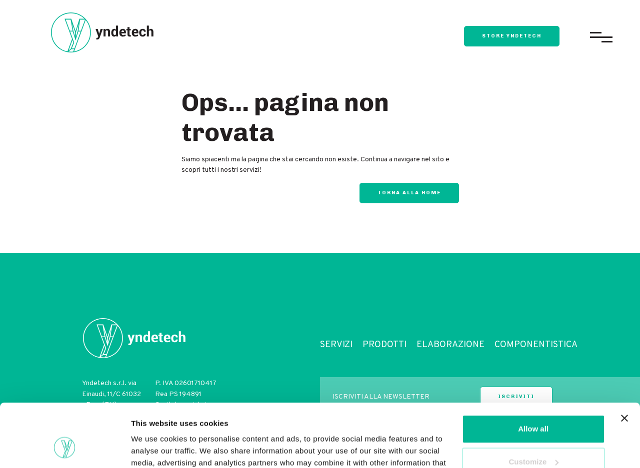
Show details (154, 448)
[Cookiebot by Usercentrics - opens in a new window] (64, 448)
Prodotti (384, 345)
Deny (533, 440)
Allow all (533, 375)
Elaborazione (450, 345)
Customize (533, 407)
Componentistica (536, 345)
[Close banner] (624, 364)
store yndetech (512, 36)
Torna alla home (409, 193)
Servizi (336, 345)
